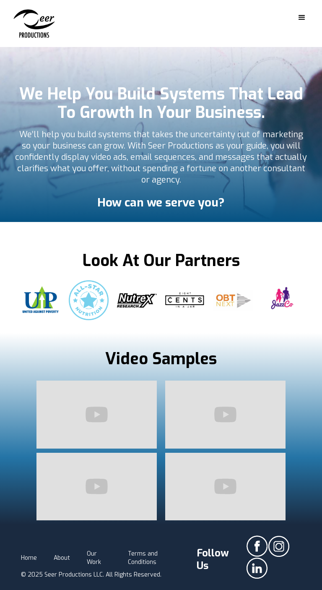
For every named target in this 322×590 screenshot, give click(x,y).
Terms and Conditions (143, 558)
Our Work (94, 558)
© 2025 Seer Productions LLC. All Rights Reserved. (91, 575)
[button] (301, 17)
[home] (35, 23)
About (62, 558)
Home (29, 558)
